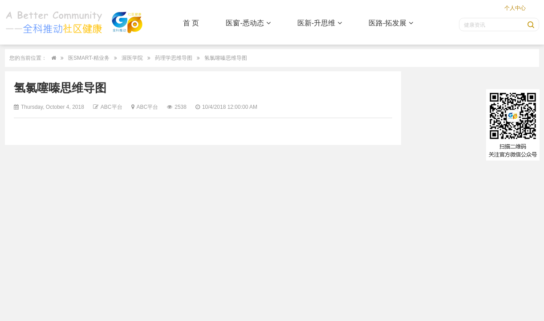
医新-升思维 (319, 23)
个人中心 (515, 8)
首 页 (191, 23)
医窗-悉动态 (248, 23)
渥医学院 (132, 58)
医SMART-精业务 (89, 58)
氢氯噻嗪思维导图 (225, 58)
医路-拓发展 (391, 23)
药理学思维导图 (173, 58)
